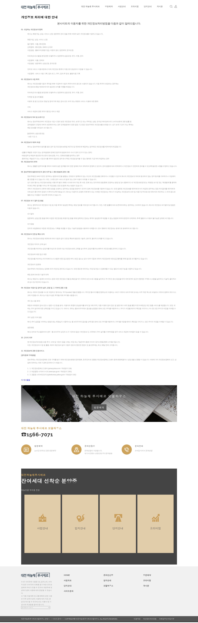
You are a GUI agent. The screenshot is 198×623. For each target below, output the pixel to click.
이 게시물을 (25, 380)
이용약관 (137, 619)
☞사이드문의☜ (57, 620)
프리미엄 (135, 6)
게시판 (160, 6)
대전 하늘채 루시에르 (90, 6)
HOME (67, 576)
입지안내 (107, 581)
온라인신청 (108, 576)
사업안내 (122, 6)
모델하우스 (108, 586)
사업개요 (68, 581)
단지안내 (148, 6)
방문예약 (109, 6)
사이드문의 (68, 592)
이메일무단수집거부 (166, 619)
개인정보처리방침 (150, 619)
